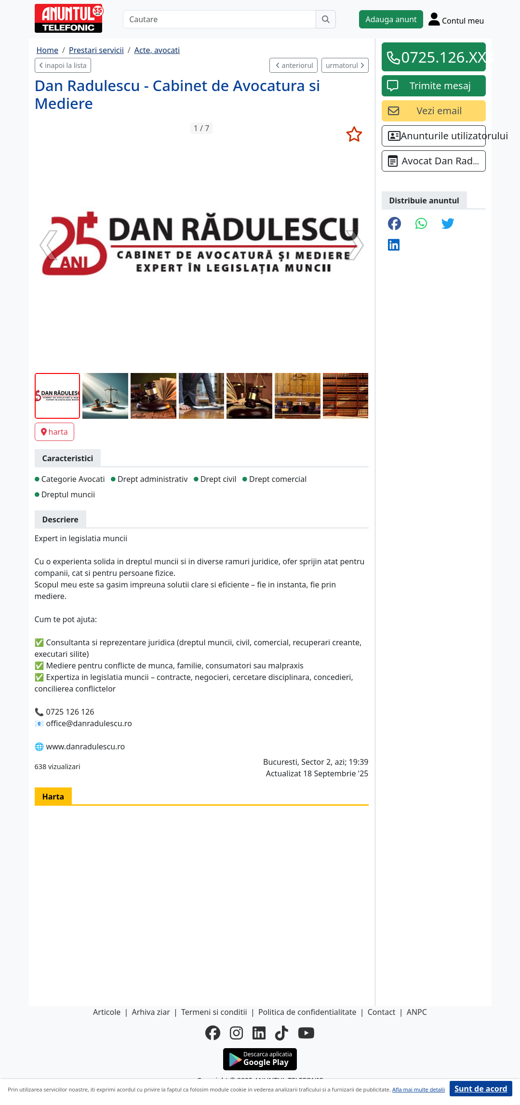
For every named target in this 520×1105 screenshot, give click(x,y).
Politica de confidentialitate (307, 1012)
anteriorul (294, 65)
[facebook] (212, 1033)
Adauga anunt (390, 19)
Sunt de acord (480, 1088)
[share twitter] (448, 224)
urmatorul (345, 65)
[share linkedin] (394, 245)
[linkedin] (259, 1033)
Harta (53, 796)
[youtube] (306, 1033)
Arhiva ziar (151, 1012)
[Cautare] (219, 19)
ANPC (417, 1012)
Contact (382, 1012)
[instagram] (236, 1033)
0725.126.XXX (440, 57)
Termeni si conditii (214, 1012)
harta (54, 431)
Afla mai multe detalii (418, 1089)
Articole (106, 1012)
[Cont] (456, 19)
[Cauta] (326, 19)
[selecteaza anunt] (354, 134)
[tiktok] (281, 1033)
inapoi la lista (63, 65)
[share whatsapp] (421, 224)
